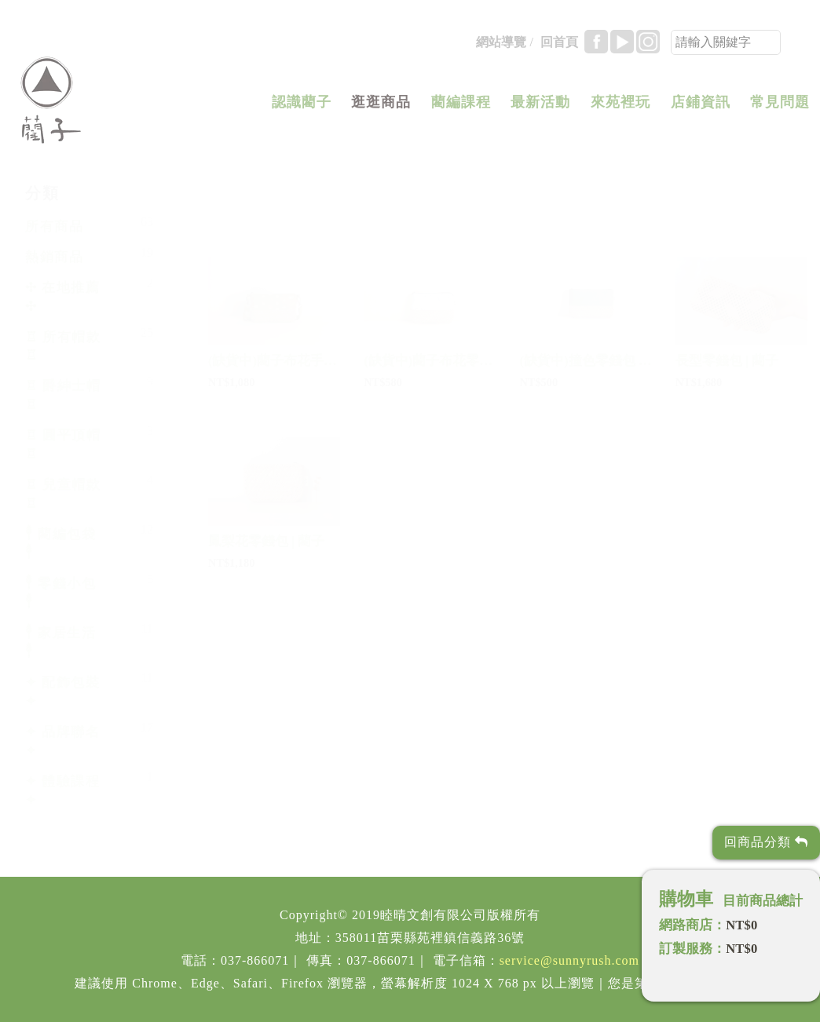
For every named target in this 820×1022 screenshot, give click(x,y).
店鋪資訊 (700, 107)
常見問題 (780, 107)
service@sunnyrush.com (569, 960)
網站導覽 (501, 46)
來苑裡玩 (620, 107)
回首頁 (559, 46)
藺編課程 (461, 107)
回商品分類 (766, 842)
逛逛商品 (381, 107)
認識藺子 (301, 107)
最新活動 (540, 107)
